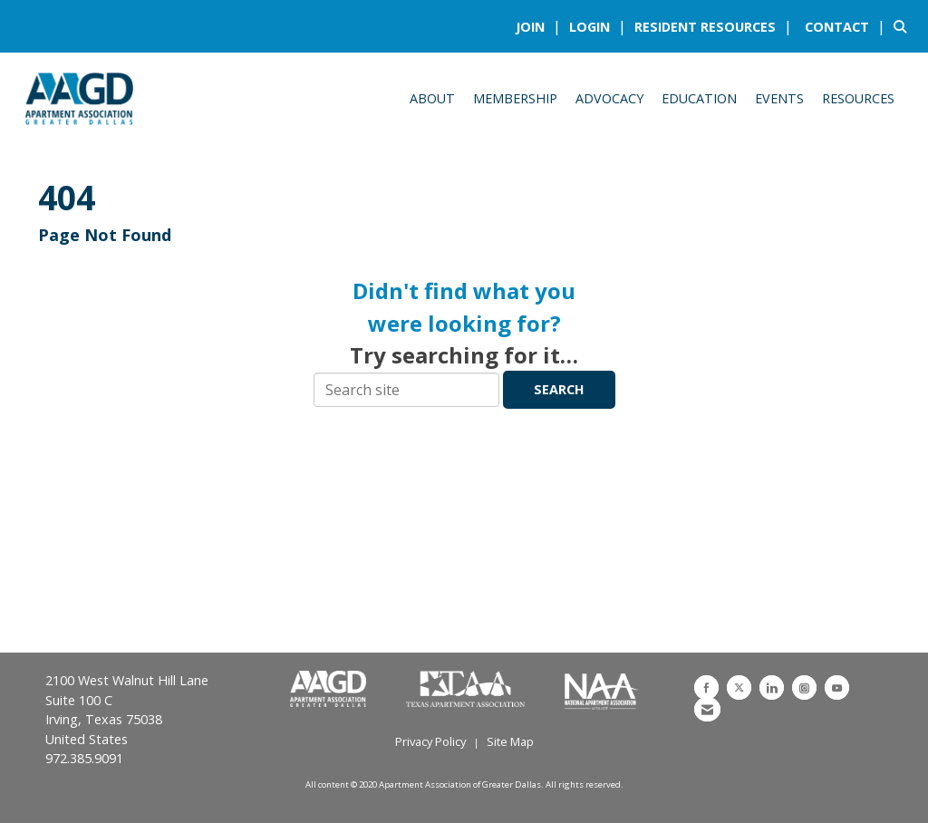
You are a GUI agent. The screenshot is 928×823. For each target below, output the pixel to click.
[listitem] (541, 26)
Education (699, 98)
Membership (515, 98)
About (432, 98)
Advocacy (609, 98)
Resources (858, 98)
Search (559, 389)
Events (779, 98)
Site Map (510, 741)
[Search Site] (904, 26)
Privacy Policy (430, 741)
